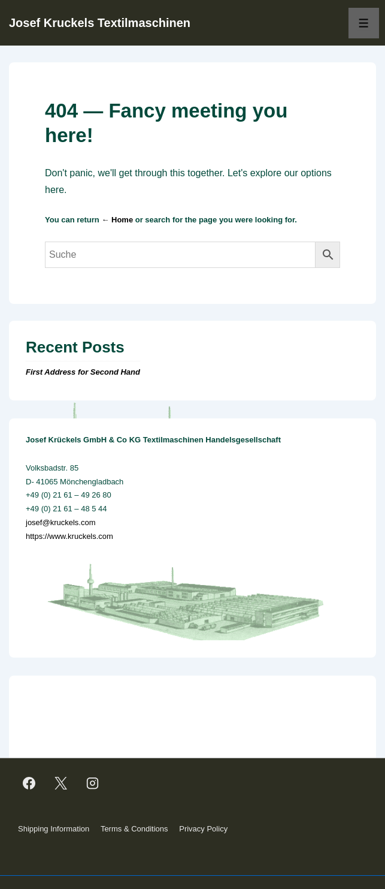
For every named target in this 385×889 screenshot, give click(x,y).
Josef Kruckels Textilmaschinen (99, 22)
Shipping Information (53, 828)
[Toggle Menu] (363, 23)
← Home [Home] (117, 219)
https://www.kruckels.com (69, 536)
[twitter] (61, 782)
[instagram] (92, 782)
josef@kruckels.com (61, 522)
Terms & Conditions (134, 828)
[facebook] (29, 782)
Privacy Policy (203, 828)
